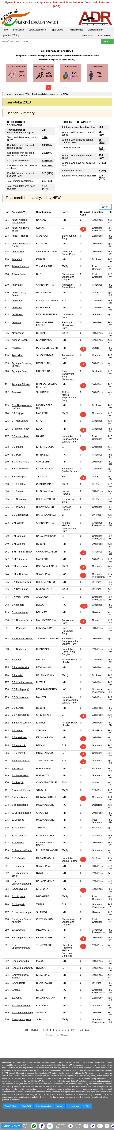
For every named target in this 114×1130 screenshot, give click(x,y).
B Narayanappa (20, 612)
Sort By (105, 207)
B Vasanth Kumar (21, 790)
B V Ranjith (17, 782)
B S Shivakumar (20, 697)
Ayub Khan (17, 355)
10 (72, 1030)
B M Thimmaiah (20, 559)
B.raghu (16, 990)
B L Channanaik (20, 515)
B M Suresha (18, 544)
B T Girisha (17, 768)
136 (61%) (102, 156)
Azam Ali (16, 392)
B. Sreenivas (18, 866)
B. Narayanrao (19, 835)
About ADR (87, 35)
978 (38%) (47, 165)
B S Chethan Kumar (22, 682)
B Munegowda (19, 566)
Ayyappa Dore (19, 371)
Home (5, 29)
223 (101, 127)
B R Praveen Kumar (22, 638)
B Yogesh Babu (20, 805)
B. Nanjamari (18, 827)
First (25, 1030)
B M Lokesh (18, 523)
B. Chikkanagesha (21, 813)
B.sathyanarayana (21, 1019)
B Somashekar (19, 737)
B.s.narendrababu (21, 1005)
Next (81, 1030)
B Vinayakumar (20, 797)
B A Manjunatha (20, 421)
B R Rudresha (19, 649)
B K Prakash (18, 507)
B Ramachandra (20, 667)
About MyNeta (104, 35)
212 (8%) (47, 181)
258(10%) (47, 153)
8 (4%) (102, 170)
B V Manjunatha (20, 775)
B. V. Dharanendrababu (21, 882)
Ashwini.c (17, 307)
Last (87, 1030)
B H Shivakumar (20, 468)
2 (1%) (102, 163)
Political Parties (75, 29)
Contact (60, 1106)
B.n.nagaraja (18, 983)
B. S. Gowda (18, 858)
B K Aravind (18, 491)
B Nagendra (18, 605)
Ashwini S (17, 300)
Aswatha (16, 322)
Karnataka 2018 (22, 94)
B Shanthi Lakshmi (21, 722)
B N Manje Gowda (21, 582)
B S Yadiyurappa (20, 715)
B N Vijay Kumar (20, 597)
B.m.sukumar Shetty (22, 968)
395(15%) (47, 145)
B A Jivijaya (18, 413)
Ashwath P (17, 284)
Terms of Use (74, 1106)
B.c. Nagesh (18, 904)
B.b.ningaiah (18, 896)
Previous (34, 1030)
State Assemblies (37, 29)
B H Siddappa (19, 476)
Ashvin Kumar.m (20, 266)
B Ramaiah (17, 675)
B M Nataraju (18, 536)
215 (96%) (102, 148)
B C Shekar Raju (20, 461)
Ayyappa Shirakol (21, 384)
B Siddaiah (17, 730)
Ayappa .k (17, 348)
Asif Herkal (17, 314)
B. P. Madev (18, 842)
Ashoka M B (18, 251)
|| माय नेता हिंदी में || (11, 35)
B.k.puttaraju (18, 930)
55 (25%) (102, 141)
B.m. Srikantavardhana (21, 946)
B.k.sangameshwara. (23, 937)
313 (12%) (47, 173)
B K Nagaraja (19, 499)
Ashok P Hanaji (20, 235)
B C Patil (16, 454)
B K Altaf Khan (19, 484)
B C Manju (17, 447)
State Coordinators (43, 1106)
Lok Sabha (18, 29)
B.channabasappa (21, 912)
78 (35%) (102, 133)
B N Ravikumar (20, 589)
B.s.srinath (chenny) (22, 1012)
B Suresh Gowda (21, 760)
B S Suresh (18, 708)
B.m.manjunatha (20, 961)
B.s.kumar (17, 997)
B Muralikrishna (20, 574)
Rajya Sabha (56, 29)
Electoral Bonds (95, 29)
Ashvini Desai (19, 274)
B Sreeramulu (19, 745)
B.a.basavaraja (19, 889)
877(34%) (47, 160)
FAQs (87, 1106)
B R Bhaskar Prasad (22, 620)
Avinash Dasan (19, 340)
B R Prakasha (19, 628)
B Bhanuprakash (20, 436)
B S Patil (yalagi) (20, 689)
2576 (45, 137)
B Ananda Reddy (20, 429)
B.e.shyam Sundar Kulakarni (21, 920)
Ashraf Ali (17, 259)
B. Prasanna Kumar (22, 850)
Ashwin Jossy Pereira (19, 294)
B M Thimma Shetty (22, 551)
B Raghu (16, 659)
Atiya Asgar (18, 333)
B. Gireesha (18, 820)
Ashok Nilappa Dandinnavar (19, 221)
